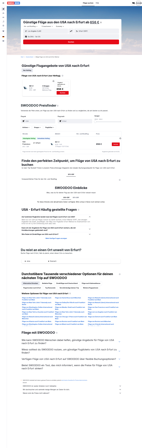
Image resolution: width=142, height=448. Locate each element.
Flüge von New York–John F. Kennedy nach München (73, 313)
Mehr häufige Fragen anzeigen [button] (59, 238)
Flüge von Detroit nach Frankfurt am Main (105, 316)
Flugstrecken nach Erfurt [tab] (35, 288)
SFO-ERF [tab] (74, 174)
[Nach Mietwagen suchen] (3, 17)
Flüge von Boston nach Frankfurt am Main (72, 321)
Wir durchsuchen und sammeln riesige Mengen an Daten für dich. (75, 389)
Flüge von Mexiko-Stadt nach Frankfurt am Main (73, 308)
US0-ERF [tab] (70, 197)
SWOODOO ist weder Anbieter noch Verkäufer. (75, 386)
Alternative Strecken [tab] (34, 283)
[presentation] (104, 22)
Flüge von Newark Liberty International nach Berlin (106, 303)
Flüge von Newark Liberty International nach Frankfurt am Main (106, 298)
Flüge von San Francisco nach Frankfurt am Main (106, 308)
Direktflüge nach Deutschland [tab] (70, 283)
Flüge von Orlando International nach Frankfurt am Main (104, 325)
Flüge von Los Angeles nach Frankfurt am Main (105, 313)
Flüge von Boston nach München (102, 321)
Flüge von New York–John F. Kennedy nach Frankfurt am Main (40, 298)
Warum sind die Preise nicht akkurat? (75, 393)
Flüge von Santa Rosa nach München (71, 298)
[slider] (98, 122)
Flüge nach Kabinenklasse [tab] (94, 283)
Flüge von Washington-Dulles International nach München (40, 325)
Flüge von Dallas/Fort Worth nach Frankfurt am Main (73, 303)
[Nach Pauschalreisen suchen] (3, 21)
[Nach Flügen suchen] (3, 9)
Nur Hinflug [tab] (31, 70)
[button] (3, 3)
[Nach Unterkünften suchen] (3, 13)
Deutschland (33, 57)
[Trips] (3, 31)
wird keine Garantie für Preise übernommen (77, 380)
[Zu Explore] (3, 26)
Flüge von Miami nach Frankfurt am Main (72, 324)
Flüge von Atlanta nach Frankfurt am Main (40, 321)
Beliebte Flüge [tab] (50, 283)
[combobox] (34, 26)
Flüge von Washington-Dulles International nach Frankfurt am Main (40, 308)
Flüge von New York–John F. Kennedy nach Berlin (40, 303)
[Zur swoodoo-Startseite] (13, 3)
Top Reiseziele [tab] (53, 288)
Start (25, 57)
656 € (98, 22)
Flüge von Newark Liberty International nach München (40, 317)
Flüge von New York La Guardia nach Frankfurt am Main (41, 313)
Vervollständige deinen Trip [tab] (72, 288)
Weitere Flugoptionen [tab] (94, 288)
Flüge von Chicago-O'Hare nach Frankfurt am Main (74, 317)
